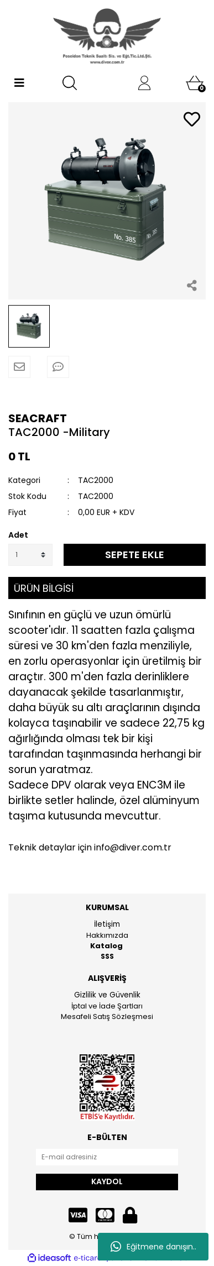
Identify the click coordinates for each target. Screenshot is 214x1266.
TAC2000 (95, 480)
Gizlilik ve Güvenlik (107, 995)
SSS (107, 956)
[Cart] (195, 83)
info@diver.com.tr (132, 847)
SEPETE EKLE (134, 554)
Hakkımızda (107, 935)
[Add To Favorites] (192, 120)
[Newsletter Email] (107, 1157)
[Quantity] (30, 555)
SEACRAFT (37, 418)
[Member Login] (144, 83)
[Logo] (107, 36)
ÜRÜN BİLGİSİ (44, 588)
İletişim (107, 924)
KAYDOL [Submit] (107, 1181)
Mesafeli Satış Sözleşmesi (107, 1016)
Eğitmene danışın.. (153, 1247)
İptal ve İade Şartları (107, 1006)
